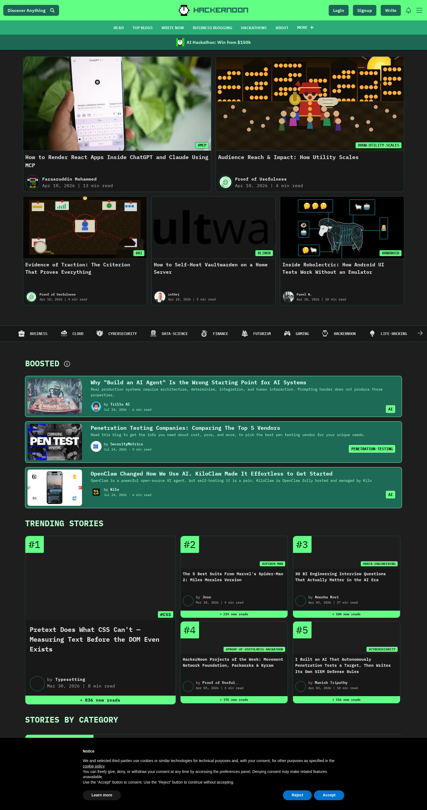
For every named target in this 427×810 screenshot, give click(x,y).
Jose (206, 597)
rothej (173, 294)
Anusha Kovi (327, 597)
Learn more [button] (101, 795)
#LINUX (264, 253)
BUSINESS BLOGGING (212, 27)
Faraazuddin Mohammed (69, 179)
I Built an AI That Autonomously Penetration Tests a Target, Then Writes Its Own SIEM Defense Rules (343, 665)
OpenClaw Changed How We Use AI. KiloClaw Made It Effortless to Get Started (212, 473)
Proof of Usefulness (261, 179)
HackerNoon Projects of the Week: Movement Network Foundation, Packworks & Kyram (233, 662)
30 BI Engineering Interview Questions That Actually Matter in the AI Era (340, 577)
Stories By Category (71, 719)
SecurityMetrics (126, 443)
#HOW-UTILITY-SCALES (378, 145)
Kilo (114, 489)
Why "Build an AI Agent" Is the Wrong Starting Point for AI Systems (198, 382)
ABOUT (282, 27)
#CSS (165, 614)
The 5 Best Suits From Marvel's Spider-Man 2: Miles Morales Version (233, 577)
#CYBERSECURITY (382, 649)
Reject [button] (297, 795)
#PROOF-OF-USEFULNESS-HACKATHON (254, 649)
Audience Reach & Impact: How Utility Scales (288, 157)
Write (390, 10)
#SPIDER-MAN (272, 564)
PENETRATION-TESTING (372, 448)
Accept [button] (329, 795)
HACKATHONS (254, 27)
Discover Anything (31, 10)
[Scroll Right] (420, 333)
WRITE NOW (172, 27)
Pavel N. (304, 294)
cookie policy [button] (93, 766)
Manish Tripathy (331, 682)
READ (119, 27)
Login (338, 10)
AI (390, 409)
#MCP (202, 145)
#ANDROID (390, 253)
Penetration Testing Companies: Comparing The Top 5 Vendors (185, 427)
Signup (364, 10)
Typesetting (70, 679)
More (305, 27)
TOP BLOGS (143, 27)
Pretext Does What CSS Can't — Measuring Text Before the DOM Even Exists (94, 639)
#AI (139, 253)
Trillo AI (120, 404)
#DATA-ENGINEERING (379, 564)
